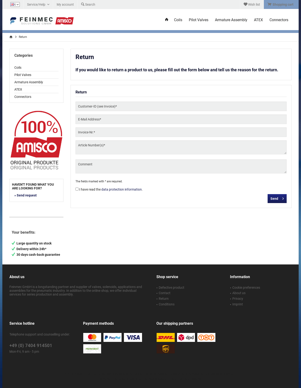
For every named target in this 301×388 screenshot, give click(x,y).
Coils (17, 67)
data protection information (121, 189)
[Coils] (178, 20)
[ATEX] (258, 20)
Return (164, 298)
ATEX (18, 89)
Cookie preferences (246, 287)
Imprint (237, 304)
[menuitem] (281, 4)
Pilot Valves (22, 75)
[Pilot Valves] (199, 20)
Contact (164, 293)
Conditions (166, 304)
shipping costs (154, 374)
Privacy (237, 298)
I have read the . (111, 189)
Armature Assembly (28, 82)
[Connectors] (279, 20)
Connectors (22, 97)
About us (239, 293)
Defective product (171, 287)
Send (277, 197)
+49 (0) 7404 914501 (30, 345)
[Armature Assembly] (231, 20)
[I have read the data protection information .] (77, 189)
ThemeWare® (192, 379)
